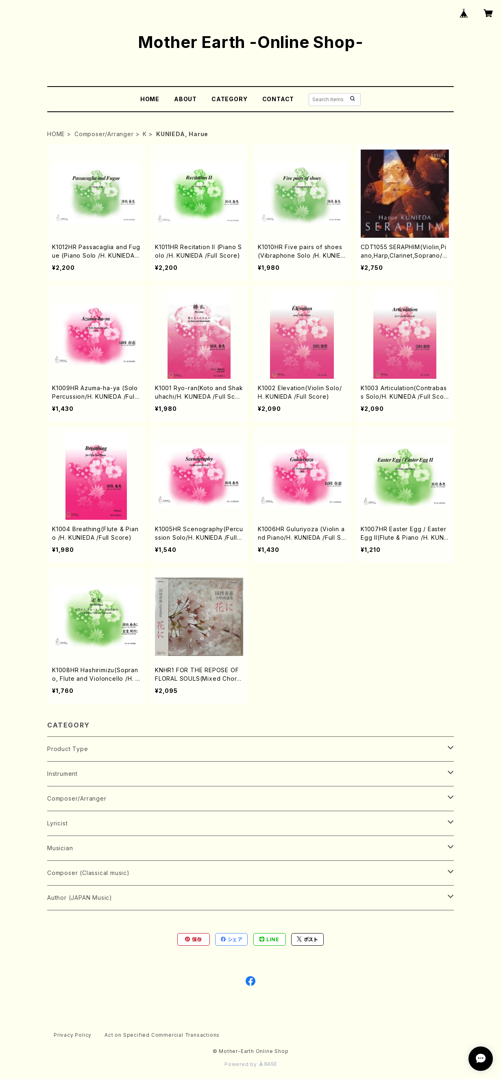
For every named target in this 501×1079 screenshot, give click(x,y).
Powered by (250, 1064)
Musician (60, 848)
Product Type (67, 748)
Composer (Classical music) (88, 872)
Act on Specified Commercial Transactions (162, 1035)
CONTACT (278, 99)
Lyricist (57, 823)
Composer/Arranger (104, 133)
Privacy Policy (72, 1035)
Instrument (62, 773)
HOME (149, 99)
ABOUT (185, 99)
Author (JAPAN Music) (79, 897)
